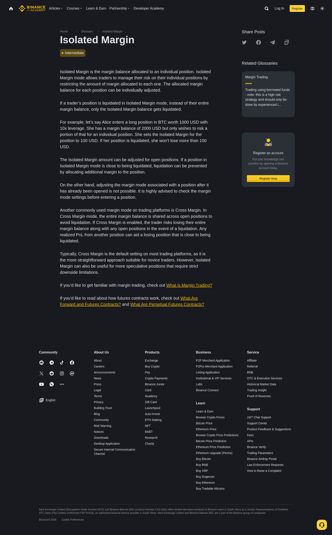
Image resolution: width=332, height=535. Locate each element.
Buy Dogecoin (205, 476)
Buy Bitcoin (203, 459)
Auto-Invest (152, 414)
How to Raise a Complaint (264, 470)
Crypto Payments (156, 378)
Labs (199, 384)
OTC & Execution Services (264, 378)
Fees (250, 435)
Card (148, 390)
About (98, 360)
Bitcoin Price (204, 423)
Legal (97, 390)
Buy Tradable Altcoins (210, 488)
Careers (99, 366)
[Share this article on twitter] (244, 42)
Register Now (268, 178)
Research (151, 437)
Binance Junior (155, 384)
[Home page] (32, 8)
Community (101, 420)
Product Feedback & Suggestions (269, 429)
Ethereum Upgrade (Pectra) (214, 453)
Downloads (101, 437)
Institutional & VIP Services (214, 378)
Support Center (257, 423)
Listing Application (208, 372)
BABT (149, 431)
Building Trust (103, 408)
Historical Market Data (261, 384)
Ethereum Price (206, 429)
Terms (98, 396)
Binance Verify (256, 447)
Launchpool (152, 408)
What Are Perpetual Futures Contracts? (167, 304)
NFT (148, 425)
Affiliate (252, 360)
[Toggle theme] (322, 8)
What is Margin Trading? (189, 285)
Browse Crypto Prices (210, 417)
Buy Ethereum (205, 482)
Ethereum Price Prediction (213, 447)
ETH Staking (153, 420)
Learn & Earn (205, 411)
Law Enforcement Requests (265, 465)
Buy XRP (202, 470)
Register (297, 8)
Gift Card (151, 402)
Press (97, 384)
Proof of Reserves (259, 396)
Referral (252, 366)
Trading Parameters (260, 453)
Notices (99, 431)
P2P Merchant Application (213, 360)
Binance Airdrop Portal (262, 459)
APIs (250, 441)
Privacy (99, 402)
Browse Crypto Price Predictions (217, 435)
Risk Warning (102, 425)
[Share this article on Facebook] (258, 42)
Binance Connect (207, 390)
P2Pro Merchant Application (214, 366)
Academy (151, 396)
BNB (250, 372)
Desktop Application (107, 443)
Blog (97, 414)
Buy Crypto (152, 366)
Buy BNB (202, 465)
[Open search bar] (265, 8)
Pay (147, 372)
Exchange (151, 360)
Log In (279, 8)
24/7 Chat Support (259, 417)
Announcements (104, 372)
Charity (149, 443)
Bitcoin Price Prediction (211, 441)
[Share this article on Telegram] (272, 42)
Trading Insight (257, 390)
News (97, 378)
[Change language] (312, 8)
